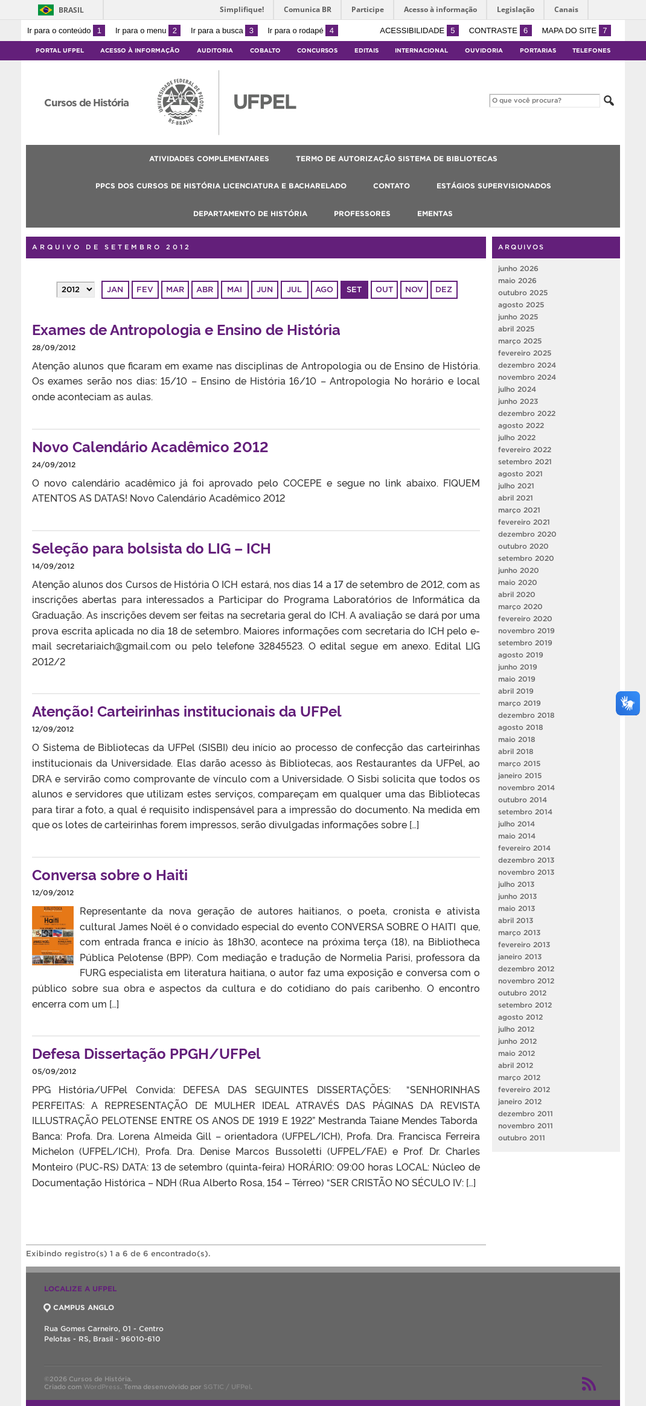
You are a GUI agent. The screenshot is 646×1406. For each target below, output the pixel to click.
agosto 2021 (520, 474)
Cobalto (265, 50)
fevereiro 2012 (524, 1089)
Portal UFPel (60, 50)
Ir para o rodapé (302, 30)
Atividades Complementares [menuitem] (209, 158)
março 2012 (519, 1077)
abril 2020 (517, 594)
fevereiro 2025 (524, 353)
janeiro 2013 (520, 956)
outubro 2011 (521, 1138)
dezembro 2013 (526, 860)
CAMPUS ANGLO (79, 1307)
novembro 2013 (526, 872)
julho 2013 (516, 884)
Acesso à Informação (140, 50)
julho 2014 (516, 824)
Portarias (538, 50)
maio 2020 (517, 582)
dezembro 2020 (527, 534)
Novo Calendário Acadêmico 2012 (150, 446)
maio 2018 (517, 739)
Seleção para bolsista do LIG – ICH (151, 547)
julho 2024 (517, 389)
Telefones (591, 50)
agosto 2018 (520, 727)
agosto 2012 (520, 1017)
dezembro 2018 (526, 715)
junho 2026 (518, 268)
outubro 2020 (523, 546)
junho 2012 (517, 1041)
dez (443, 289)
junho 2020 (518, 570)
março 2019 (519, 703)
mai (234, 289)
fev (144, 289)
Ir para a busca (224, 30)
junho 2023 (518, 401)
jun (265, 289)
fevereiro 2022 (524, 449)
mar (175, 289)
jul (294, 289)
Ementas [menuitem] (435, 213)
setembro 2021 (525, 461)
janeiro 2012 (520, 1101)
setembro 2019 (525, 643)
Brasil (71, 10)
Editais (366, 50)
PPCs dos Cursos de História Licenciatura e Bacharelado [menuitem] (221, 186)
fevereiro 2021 (524, 522)
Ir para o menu (148, 30)
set (354, 289)
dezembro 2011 (525, 1113)
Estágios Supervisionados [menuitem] (494, 186)
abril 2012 (515, 1065)
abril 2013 (515, 920)
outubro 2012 (522, 993)
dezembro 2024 (527, 365)
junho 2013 (517, 896)
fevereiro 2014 (524, 848)
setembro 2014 (525, 812)
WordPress (101, 1386)
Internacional (421, 50)
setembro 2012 (525, 1005)
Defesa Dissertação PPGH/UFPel (146, 1052)
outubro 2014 (522, 800)
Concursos (317, 50)
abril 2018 (516, 751)
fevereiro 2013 (524, 944)
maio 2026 (517, 280)
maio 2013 (516, 908)
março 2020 (520, 606)
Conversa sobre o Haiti (110, 874)
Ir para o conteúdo (66, 30)
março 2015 (519, 763)
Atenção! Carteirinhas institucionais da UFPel (187, 710)
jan (115, 289)
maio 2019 (517, 679)
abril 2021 (515, 498)
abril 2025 (516, 329)
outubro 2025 (523, 292)
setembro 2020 (526, 558)
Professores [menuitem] (362, 213)
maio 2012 (516, 1053)
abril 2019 (516, 691)
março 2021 (519, 510)
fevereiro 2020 (525, 618)
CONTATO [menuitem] (391, 186)
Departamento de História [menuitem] (250, 213)
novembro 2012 (526, 981)
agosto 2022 (521, 425)
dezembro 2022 (526, 413)
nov (414, 289)
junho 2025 (518, 317)
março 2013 (519, 932)
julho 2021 (516, 486)
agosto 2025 (521, 304)
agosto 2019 (520, 655)
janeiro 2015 (520, 775)
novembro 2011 (525, 1126)
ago (324, 289)
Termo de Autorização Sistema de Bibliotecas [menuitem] (396, 158)
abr (204, 289)
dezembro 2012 (526, 969)
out (384, 289)
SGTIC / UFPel (227, 1386)
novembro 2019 (526, 630)
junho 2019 (517, 667)
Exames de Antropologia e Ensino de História (186, 329)
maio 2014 (517, 836)
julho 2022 (517, 437)
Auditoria (215, 50)
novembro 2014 (526, 787)
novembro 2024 (527, 377)
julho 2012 (516, 1029)
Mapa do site (576, 30)
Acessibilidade (419, 30)
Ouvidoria (484, 50)
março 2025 (520, 341)
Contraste (500, 30)
